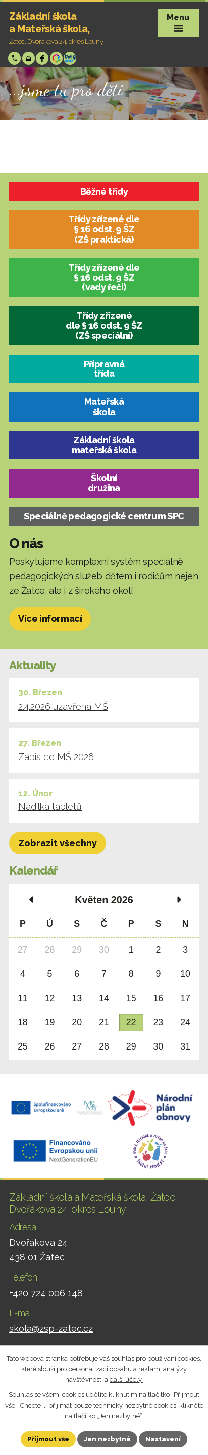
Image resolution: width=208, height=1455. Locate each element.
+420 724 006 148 (15, 58)
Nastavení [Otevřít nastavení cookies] (163, 1439)
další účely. (126, 1379)
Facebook (43, 58)
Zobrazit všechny (57, 843)
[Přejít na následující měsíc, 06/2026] (177, 900)
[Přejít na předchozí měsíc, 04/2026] (30, 900)
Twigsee (71, 58)
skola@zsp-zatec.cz (29, 58)
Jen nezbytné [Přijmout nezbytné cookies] (107, 1439)
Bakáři (57, 58)
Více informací (50, 618)
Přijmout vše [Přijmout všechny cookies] (48, 1439)
